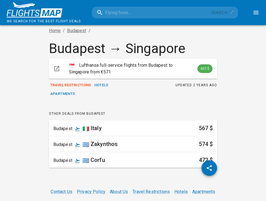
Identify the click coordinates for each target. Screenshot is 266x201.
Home (55, 30)
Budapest (76, 30)
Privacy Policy (91, 191)
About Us (119, 191)
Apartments (63, 94)
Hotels (101, 85)
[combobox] (149, 12)
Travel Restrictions (70, 85)
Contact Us (61, 191)
